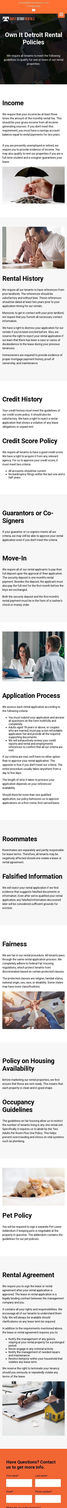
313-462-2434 (33, 6)
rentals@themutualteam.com (33, 2)
